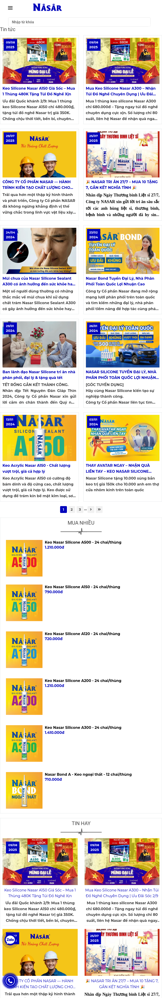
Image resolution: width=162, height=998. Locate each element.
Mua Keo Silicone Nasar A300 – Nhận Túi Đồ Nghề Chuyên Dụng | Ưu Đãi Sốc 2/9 (121, 91)
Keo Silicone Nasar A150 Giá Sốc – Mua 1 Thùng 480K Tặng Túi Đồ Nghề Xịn (39, 91)
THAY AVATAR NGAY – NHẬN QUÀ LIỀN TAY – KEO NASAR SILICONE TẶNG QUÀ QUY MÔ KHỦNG (118, 468)
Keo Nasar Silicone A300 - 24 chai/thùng (83, 728)
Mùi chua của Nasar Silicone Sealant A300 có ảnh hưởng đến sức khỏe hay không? (38, 281)
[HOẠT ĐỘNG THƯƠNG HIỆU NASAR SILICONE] (39, 61)
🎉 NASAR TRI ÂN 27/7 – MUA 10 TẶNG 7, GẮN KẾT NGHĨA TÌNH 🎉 (122, 185)
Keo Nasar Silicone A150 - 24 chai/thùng (82, 587)
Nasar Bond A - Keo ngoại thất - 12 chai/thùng (88, 775)
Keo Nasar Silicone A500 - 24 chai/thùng (83, 542)
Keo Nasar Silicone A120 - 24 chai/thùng (82, 634)
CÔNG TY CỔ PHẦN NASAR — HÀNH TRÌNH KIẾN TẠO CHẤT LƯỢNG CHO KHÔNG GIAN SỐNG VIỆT (37, 185)
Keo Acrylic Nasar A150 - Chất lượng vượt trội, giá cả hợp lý (36, 468)
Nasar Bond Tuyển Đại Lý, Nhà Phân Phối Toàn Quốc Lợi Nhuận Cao (120, 281)
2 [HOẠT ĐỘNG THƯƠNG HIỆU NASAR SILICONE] (72, 509)
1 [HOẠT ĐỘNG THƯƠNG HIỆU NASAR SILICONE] (63, 509)
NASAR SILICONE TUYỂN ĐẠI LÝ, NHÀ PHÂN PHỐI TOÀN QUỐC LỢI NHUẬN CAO (121, 375)
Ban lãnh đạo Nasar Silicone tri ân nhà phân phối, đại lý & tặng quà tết (39, 375)
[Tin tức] (47, 8)
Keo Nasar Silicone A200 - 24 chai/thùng (83, 681)
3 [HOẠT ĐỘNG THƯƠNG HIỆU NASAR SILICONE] (80, 509)
